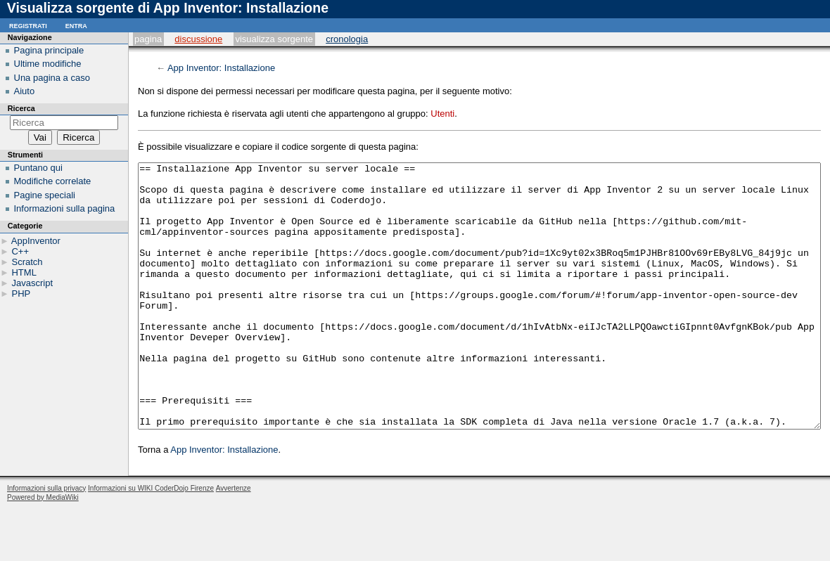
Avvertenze (233, 541)
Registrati (28, 25)
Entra (76, 25)
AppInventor (35, 241)
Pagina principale (49, 50)
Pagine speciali (44, 195)
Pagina (148, 39)
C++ (20, 251)
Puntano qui (38, 167)
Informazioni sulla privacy (46, 541)
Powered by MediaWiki (43, 550)
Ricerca (21, 108)
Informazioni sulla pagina (64, 208)
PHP (20, 293)
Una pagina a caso (52, 77)
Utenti (442, 113)
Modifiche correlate (52, 181)
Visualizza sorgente (274, 39)
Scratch (26, 262)
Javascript (32, 283)
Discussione (198, 39)
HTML (23, 272)
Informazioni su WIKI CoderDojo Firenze (151, 541)
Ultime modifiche (48, 63)
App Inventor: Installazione (221, 68)
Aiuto (24, 91)
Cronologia (347, 39)
